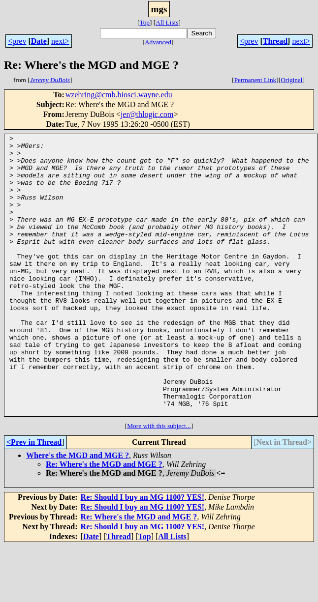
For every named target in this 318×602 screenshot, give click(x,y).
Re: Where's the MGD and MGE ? (104, 520)
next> (60, 41)
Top (144, 22)
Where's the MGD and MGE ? (77, 511)
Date (39, 41)
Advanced (158, 42)
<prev (17, 41)
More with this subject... (159, 482)
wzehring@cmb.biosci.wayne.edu (118, 94)
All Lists (167, 22)
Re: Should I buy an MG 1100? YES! (142, 553)
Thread (275, 41)
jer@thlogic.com (147, 114)
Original (291, 80)
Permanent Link (255, 80)
